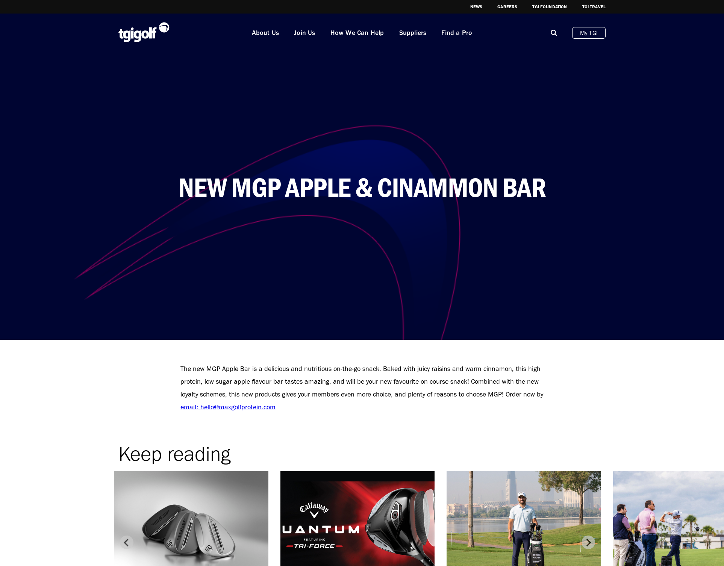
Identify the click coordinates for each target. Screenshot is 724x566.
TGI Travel (594, 6)
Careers (507, 6)
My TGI (589, 32)
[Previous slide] (126, 542)
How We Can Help (357, 33)
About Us (265, 33)
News (476, 6)
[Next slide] (588, 542)
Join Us (304, 33)
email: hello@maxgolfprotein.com (228, 407)
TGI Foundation (549, 6)
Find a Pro (456, 33)
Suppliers (413, 33)
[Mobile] (554, 33)
